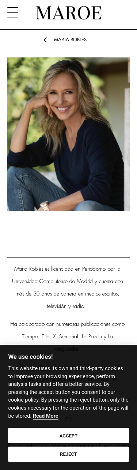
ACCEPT (69, 436)
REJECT (68, 454)
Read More (45, 416)
